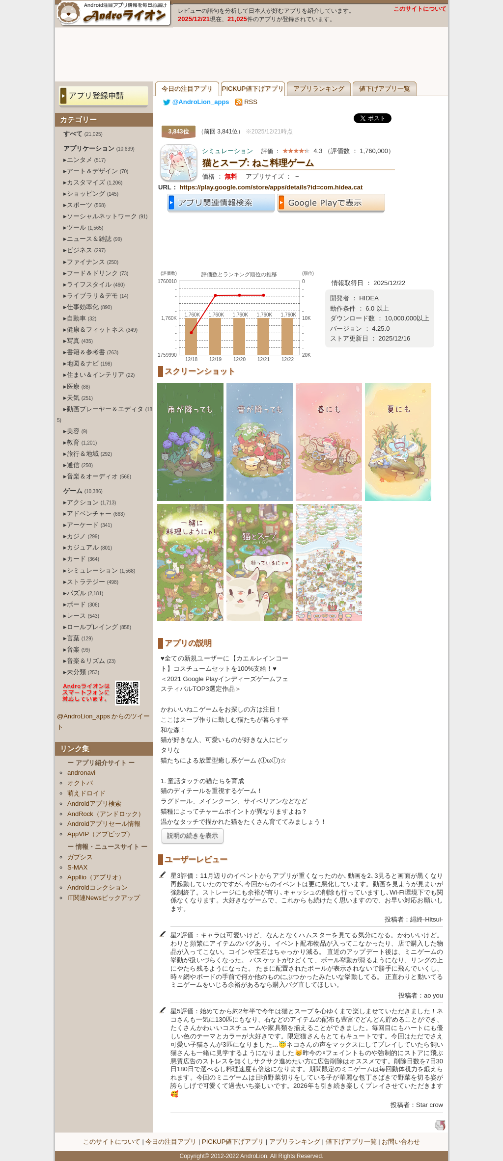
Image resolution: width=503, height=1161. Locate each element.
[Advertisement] (251, 54)
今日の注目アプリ (187, 88)
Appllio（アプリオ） (96, 877)
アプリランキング (318, 88)
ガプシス (80, 857)
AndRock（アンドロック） (105, 814)
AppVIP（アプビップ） (100, 834)
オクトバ (80, 783)
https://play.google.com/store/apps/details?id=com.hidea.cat (271, 187)
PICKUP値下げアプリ (253, 88)
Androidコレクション (97, 887)
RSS (246, 102)
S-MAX (77, 867)
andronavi (81, 772)
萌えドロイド (86, 793)
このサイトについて (420, 8)
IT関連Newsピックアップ (103, 897)
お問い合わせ (401, 1141)
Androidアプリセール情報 (103, 823)
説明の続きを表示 (192, 835)
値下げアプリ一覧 (384, 88)
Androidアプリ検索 (94, 803)
